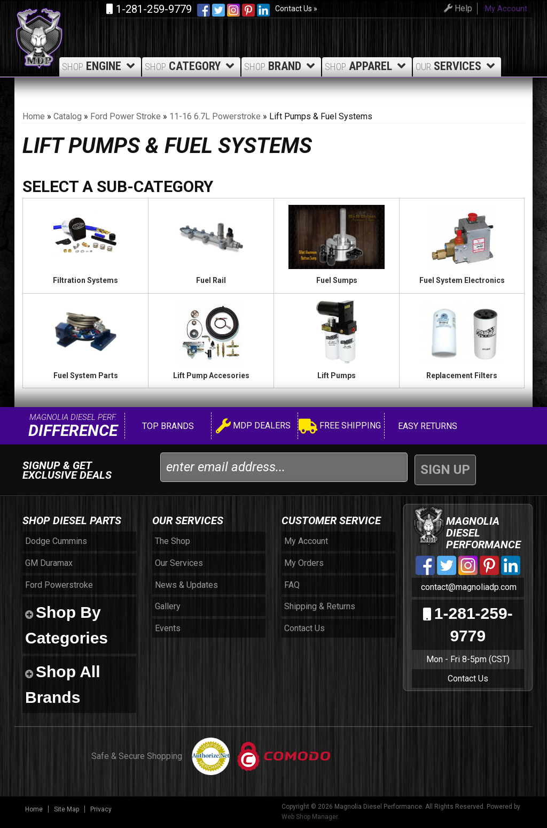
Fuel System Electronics (462, 280)
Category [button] (191, 66)
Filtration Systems (85, 280)
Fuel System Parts (85, 375)
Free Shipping (340, 427)
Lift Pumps (336, 375)
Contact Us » (296, 8)
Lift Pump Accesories (211, 375)
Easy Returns (426, 426)
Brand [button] (281, 66)
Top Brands (167, 426)
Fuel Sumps (336, 280)
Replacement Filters (461, 375)
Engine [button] (100, 66)
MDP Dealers (253, 427)
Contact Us (468, 678)
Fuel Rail (211, 280)
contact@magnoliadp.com (468, 587)
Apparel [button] (367, 66)
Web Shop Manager (310, 817)
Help (456, 8)
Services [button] (457, 66)
